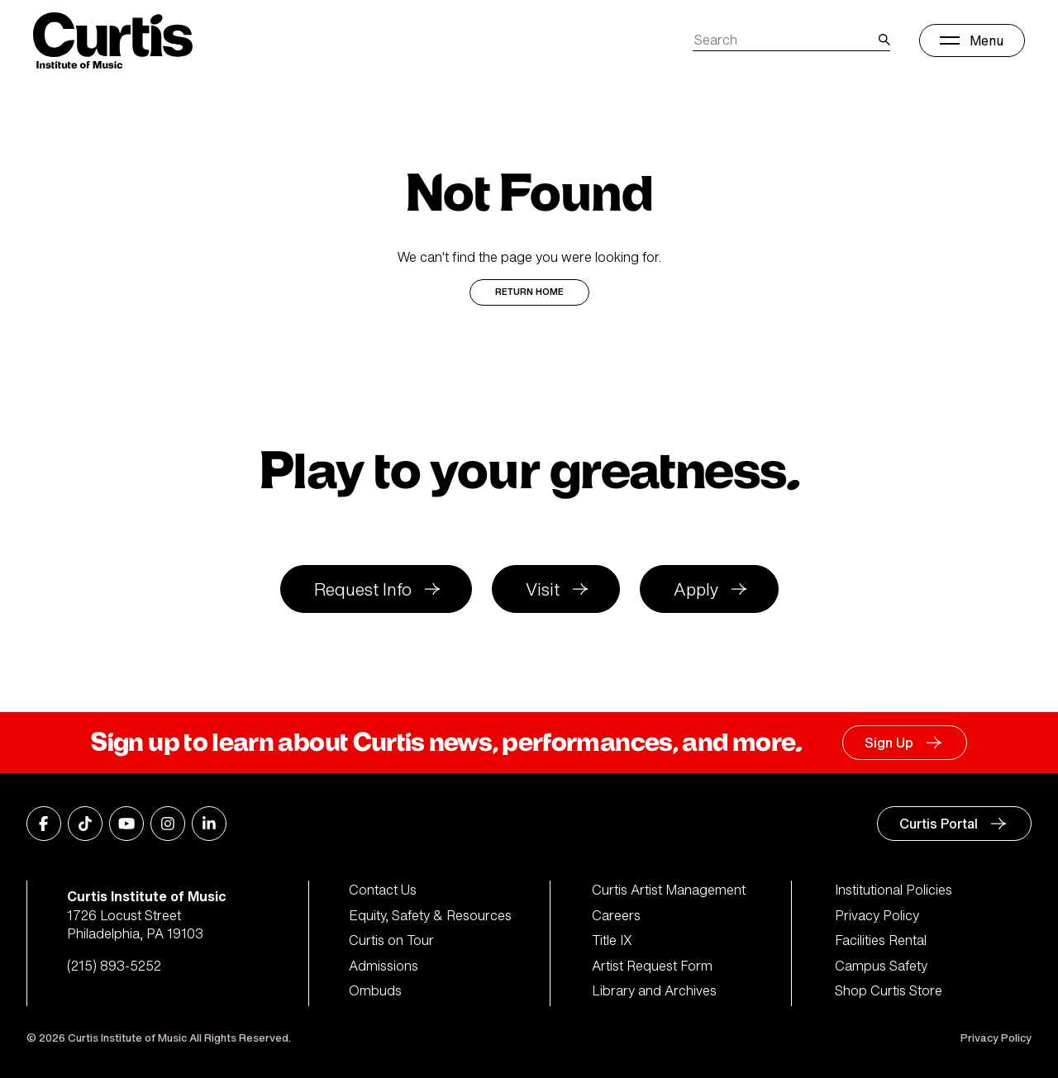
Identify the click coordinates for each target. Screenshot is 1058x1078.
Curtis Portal (938, 823)
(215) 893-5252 (114, 966)
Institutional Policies (893, 890)
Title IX (612, 940)
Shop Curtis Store (888, 990)
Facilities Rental (881, 940)
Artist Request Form (652, 966)
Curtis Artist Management (669, 890)
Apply (696, 589)
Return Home (529, 292)
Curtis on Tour (391, 940)
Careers (616, 915)
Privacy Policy (877, 915)
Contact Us (383, 890)
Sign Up (889, 743)
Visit (543, 589)
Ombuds (375, 990)
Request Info (363, 589)
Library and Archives (654, 990)
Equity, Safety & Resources (430, 915)
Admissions (383, 966)
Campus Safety (881, 966)
